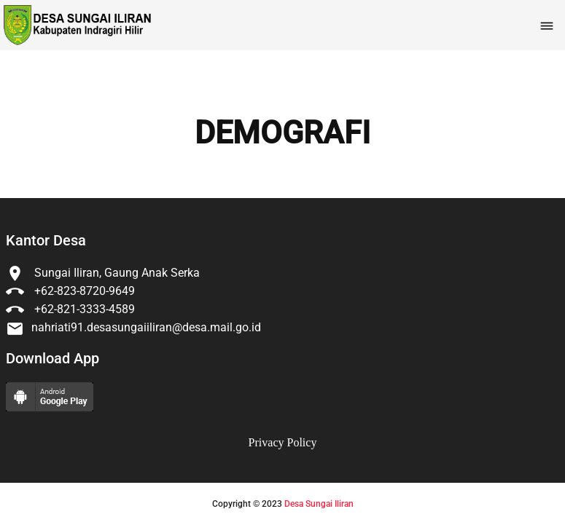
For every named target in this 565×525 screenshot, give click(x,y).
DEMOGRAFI (282, 133)
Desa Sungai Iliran (319, 504)
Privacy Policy (283, 442)
